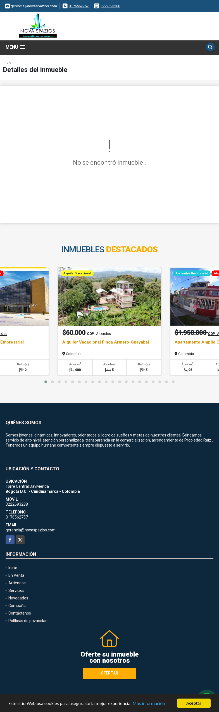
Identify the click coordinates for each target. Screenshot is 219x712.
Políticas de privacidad (27, 620)
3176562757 (79, 6)
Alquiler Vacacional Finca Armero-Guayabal (105, 342)
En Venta (16, 575)
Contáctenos (19, 613)
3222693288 (110, 6)
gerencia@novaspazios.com (31, 530)
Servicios (16, 590)
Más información (149, 703)
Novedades (18, 598)
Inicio (7, 62)
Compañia (17, 605)
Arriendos (17, 583)
